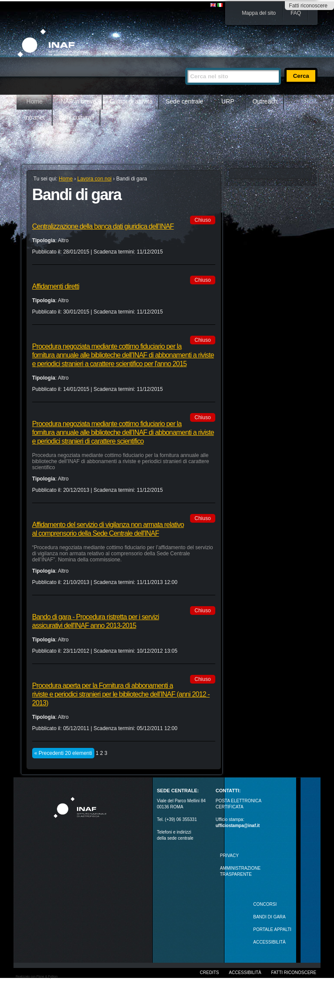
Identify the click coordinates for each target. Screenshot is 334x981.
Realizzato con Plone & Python (36, 976)
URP (227, 101)
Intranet (34, 117)
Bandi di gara (269, 916)
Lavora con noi (94, 179)
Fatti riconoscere (308, 6)
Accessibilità (245, 972)
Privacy (229, 855)
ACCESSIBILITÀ (269, 942)
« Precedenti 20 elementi (63, 753)
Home (35, 101)
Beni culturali (76, 117)
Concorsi (265, 904)
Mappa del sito (259, 13)
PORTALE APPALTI (272, 929)
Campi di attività (131, 101)
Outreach (264, 101)
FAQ (296, 13)
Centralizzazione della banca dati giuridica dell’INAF (103, 226)
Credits (209, 972)
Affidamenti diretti (55, 286)
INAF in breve (78, 101)
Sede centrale (184, 101)
